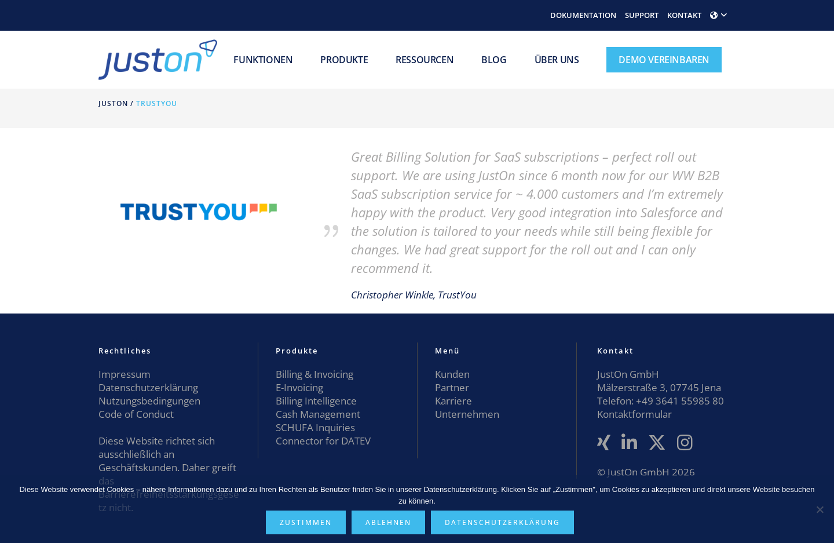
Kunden (452, 374)
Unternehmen (467, 414)
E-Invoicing (299, 387)
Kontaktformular (634, 414)
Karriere (453, 400)
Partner (452, 387)
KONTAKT (684, 15)
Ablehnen (388, 522)
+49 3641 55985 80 (679, 400)
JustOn (113, 103)
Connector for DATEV (323, 440)
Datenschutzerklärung (148, 387)
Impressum (124, 374)
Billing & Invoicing (314, 374)
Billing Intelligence (316, 400)
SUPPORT (642, 15)
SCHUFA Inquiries (315, 427)
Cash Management (318, 414)
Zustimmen (306, 522)
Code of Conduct (136, 414)
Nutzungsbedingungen (149, 400)
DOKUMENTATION (583, 15)
